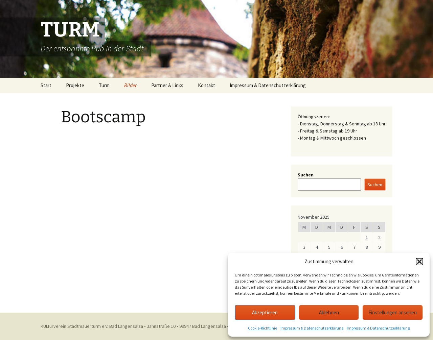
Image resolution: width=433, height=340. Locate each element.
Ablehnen (329, 312)
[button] (419, 261)
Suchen (306, 175)
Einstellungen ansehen (392, 312)
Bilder (130, 85)
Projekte (75, 85)
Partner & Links (167, 85)
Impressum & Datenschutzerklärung (311, 328)
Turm (104, 85)
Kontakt (206, 85)
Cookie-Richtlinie (262, 328)
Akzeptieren (265, 312)
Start (46, 85)
